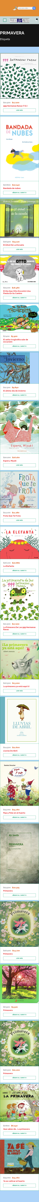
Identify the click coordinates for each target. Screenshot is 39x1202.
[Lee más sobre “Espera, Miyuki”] (19, 465)
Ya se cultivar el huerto (14, 1181)
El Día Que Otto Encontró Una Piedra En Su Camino (17, 292)
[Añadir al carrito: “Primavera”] (19, 895)
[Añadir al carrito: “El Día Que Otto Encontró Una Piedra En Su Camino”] (19, 298)
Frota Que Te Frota (12, 516)
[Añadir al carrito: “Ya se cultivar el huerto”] (19, 1185)
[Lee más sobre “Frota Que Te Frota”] (19, 520)
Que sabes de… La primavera (16, 1129)
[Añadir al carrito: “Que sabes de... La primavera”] (19, 1133)
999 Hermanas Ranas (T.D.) (15, 106)
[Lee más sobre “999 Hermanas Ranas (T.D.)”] (19, 110)
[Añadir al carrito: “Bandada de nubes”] (19, 192)
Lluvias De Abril (10, 751)
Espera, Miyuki (9, 461)
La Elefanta (8, 566)
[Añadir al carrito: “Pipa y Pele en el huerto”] (19, 817)
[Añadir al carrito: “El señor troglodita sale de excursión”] (19, 346)
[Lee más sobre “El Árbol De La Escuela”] (19, 249)
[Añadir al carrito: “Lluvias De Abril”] (19, 755)
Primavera (8, 891)
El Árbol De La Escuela (13, 245)
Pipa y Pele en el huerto (14, 813)
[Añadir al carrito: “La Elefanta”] (19, 570)
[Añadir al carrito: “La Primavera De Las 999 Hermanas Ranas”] (19, 634)
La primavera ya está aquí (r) (16, 686)
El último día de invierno (14, 391)
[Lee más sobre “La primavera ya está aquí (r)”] (19, 691)
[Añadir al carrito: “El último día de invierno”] (19, 395)
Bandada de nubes (12, 188)
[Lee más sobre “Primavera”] (19, 958)
